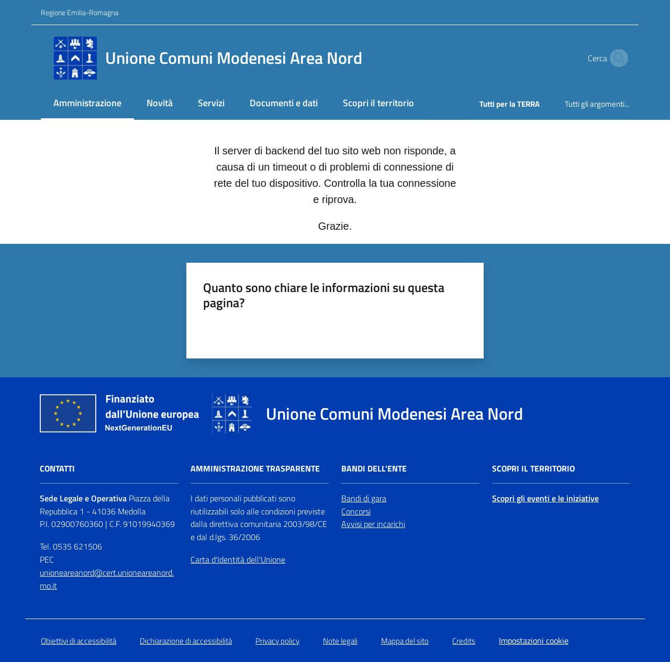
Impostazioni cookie (533, 640)
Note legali (340, 641)
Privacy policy (277, 641)
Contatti (57, 469)
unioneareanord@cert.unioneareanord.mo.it (107, 579)
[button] (616, 58)
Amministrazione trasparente (255, 469)
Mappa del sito (405, 641)
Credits (463, 641)
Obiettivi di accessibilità (78, 641)
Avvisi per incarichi (373, 524)
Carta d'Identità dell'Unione (238, 559)
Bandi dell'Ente (374, 469)
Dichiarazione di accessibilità (186, 641)
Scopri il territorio (533, 469)
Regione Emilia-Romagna (79, 12)
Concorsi (356, 511)
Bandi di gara (363, 498)
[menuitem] (87, 104)
